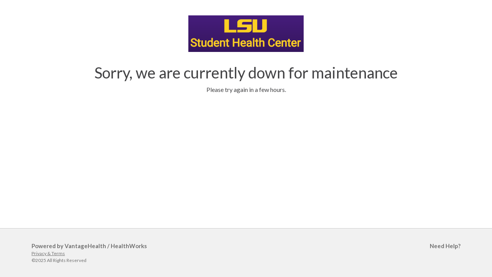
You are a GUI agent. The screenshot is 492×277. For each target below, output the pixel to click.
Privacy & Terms (48, 253)
